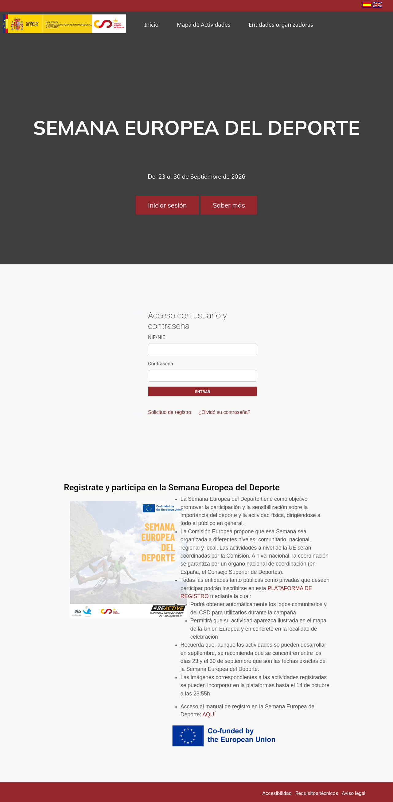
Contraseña (160, 364)
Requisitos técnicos (316, 793)
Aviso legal (353, 793)
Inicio (151, 24)
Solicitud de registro (169, 412)
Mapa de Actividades (203, 24)
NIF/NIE (156, 337)
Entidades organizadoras (281, 24)
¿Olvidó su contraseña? (225, 412)
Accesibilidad (277, 793)
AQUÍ (209, 714)
